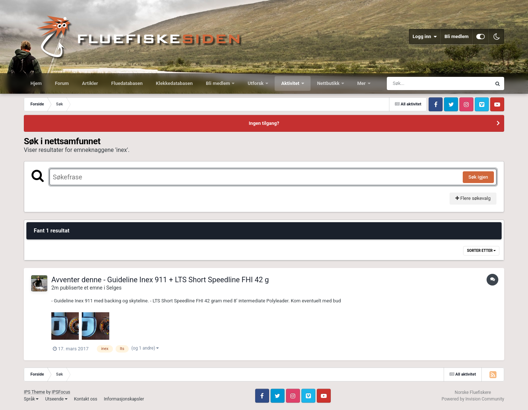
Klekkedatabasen (174, 83)
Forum (62, 83)
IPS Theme (34, 392)
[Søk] (421, 83)
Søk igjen (478, 177)
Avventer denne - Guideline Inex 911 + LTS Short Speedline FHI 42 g (160, 279)
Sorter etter (481, 251)
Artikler (90, 83)
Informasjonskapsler (124, 399)
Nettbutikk (329, 83)
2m (55, 288)
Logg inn (424, 36)
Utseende (56, 399)
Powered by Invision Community (472, 399)
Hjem (36, 83)
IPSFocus (61, 392)
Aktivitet (291, 83)
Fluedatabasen (127, 83)
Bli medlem (456, 36)
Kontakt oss (86, 399)
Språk (31, 399)
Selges (114, 288)
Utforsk (256, 83)
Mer (362, 83)
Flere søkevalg (473, 198)
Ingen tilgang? (264, 123)
